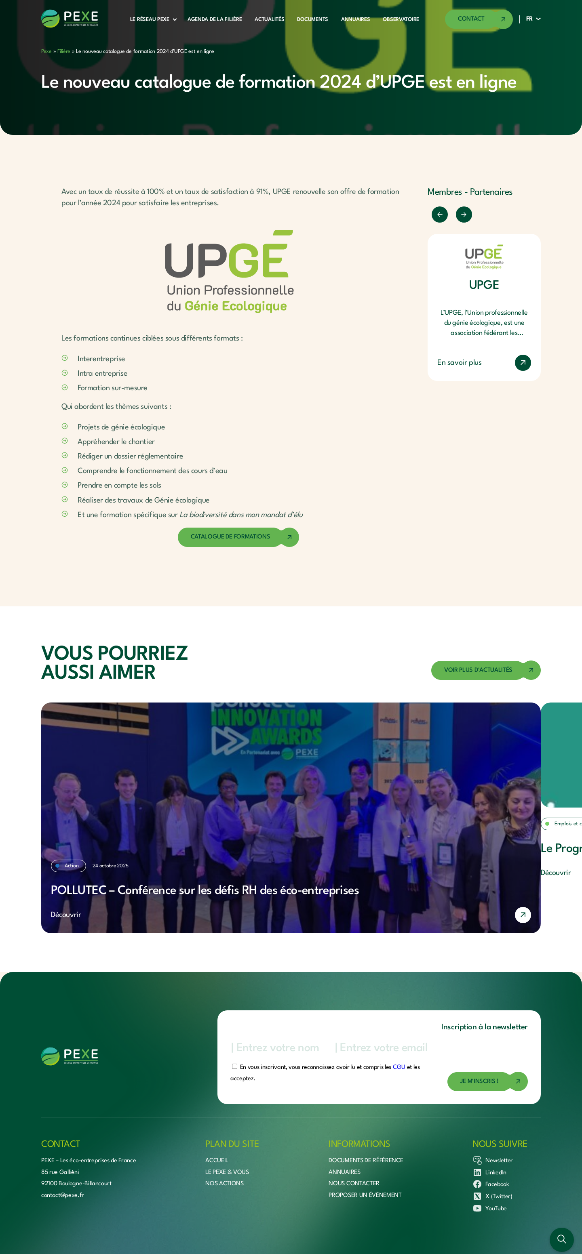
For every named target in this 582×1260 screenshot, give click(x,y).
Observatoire (401, 19)
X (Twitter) (492, 1196)
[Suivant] (464, 214)
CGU (399, 1067)
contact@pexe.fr (62, 1196)
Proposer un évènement (365, 1196)
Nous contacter (354, 1184)
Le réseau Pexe (149, 19)
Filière (63, 51)
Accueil (216, 1161)
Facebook (490, 1184)
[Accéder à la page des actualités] (486, 670)
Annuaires (355, 19)
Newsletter (492, 1160)
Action (71, 866)
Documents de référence (366, 1161)
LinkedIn (489, 1172)
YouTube (489, 1208)
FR (529, 19)
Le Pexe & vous (227, 1173)
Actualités (269, 19)
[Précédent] (440, 214)
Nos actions (224, 1184)
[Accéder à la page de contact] (479, 19)
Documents (312, 19)
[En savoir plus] (291, 915)
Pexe (46, 51)
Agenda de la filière (215, 19)
